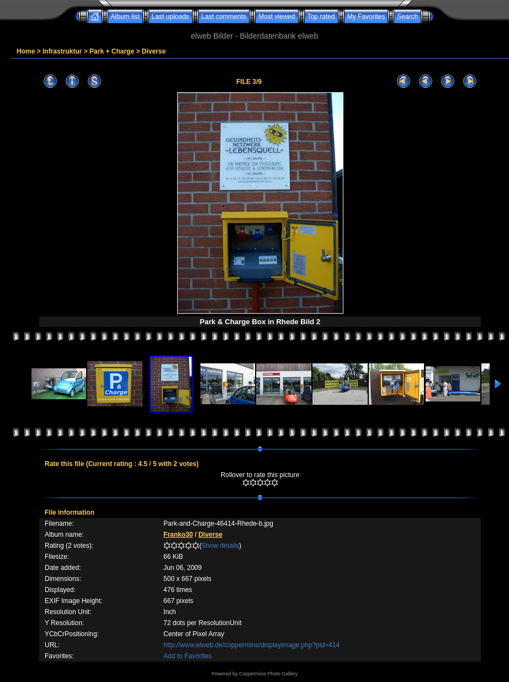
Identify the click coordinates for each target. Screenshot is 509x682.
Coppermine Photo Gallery (268, 673)
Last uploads (170, 16)
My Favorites (366, 16)
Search (407, 16)
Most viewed (276, 16)
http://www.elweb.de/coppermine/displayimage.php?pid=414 (251, 645)
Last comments (224, 16)
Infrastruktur (62, 51)
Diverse (154, 51)
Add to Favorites (187, 656)
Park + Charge (111, 51)
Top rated (321, 16)
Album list (125, 16)
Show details (220, 545)
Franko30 (178, 534)
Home (26, 51)
